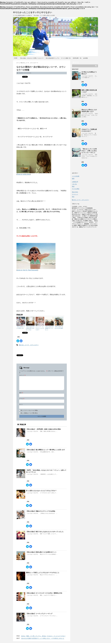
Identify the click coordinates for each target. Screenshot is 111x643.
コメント (22, 375)
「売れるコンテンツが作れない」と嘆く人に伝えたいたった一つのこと (89, 150)
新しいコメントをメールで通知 (29, 410)
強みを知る (75, 192)
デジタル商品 (75, 188)
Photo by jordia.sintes (23, 174)
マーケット (75, 194)
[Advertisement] (85, 255)
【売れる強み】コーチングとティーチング (40, 613)
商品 (73, 186)
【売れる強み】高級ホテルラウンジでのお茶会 (41, 511)
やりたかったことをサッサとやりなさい (32, 12)
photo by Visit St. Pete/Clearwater (27, 270)
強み (73, 196)
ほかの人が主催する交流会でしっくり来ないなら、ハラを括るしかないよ (42, 638)
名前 (21, 392)
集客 (73, 178)
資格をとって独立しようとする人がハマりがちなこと (42, 572)
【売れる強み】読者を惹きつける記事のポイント (42, 552)
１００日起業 (75, 176)
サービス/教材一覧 (66, 58)
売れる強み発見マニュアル (52, 58)
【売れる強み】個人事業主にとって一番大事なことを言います (46, 449)
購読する (76, 62)
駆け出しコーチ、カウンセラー (29, 345)
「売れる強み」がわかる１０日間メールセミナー (31, 58)
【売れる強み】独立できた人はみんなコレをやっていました (44, 531)
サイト (21, 404)
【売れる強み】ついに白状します (20, 327)
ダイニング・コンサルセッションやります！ (40, 328)
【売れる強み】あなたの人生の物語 (59, 327)
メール (21, 398)
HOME (15, 58)
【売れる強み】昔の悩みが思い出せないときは (30, 328)
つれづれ (74, 184)
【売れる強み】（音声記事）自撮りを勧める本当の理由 (44, 429)
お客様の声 (75, 181)
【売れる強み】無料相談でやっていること (49, 328)
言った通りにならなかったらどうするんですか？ (41, 490)
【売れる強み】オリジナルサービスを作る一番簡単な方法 (44, 593)
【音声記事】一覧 (76, 58)
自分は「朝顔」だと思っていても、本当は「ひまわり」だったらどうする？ (43, 636)
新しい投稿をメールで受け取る (29, 413)
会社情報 (85, 58)
